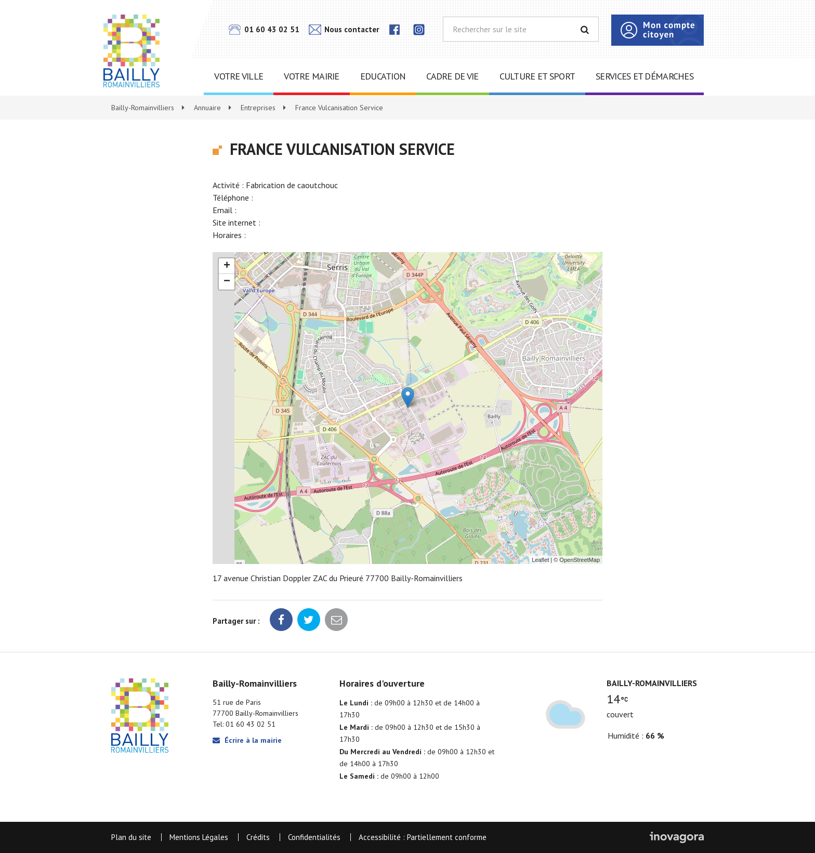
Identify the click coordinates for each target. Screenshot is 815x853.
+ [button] (227, 266)
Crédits (258, 837)
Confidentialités (314, 837)
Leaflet (540, 560)
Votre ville (238, 76)
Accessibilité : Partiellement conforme (423, 837)
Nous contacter (344, 29)
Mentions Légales (198, 837)
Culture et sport (537, 76)
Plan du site (131, 837)
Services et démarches (644, 76)
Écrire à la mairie (247, 740)
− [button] (227, 282)
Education (383, 76)
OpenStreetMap (579, 560)
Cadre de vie (452, 76)
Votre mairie (311, 76)
